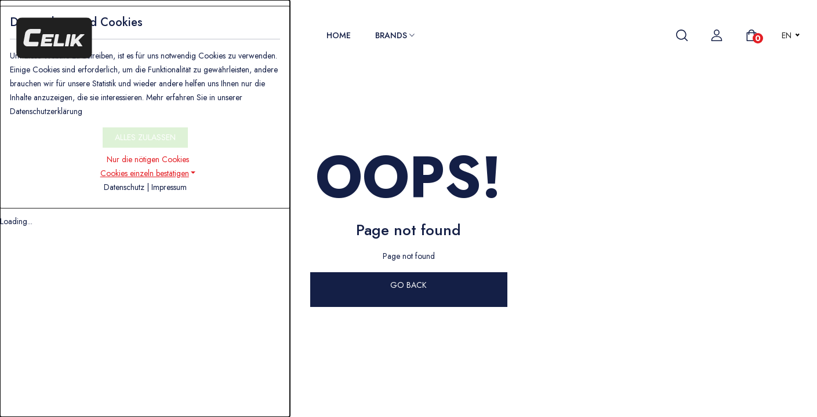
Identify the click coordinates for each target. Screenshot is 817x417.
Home (338, 35)
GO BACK (408, 285)
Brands (395, 35)
